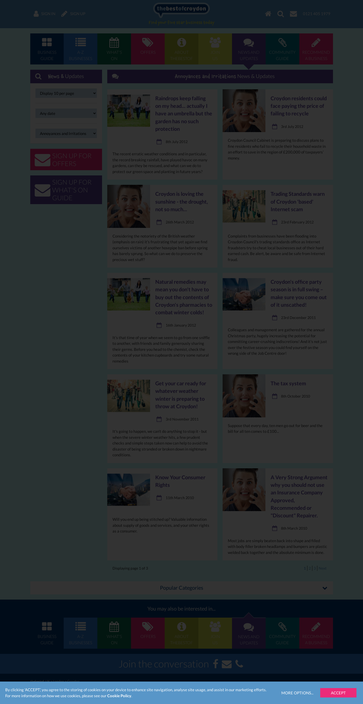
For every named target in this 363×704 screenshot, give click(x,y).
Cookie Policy (119, 695)
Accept (338, 692)
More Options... (297, 692)
